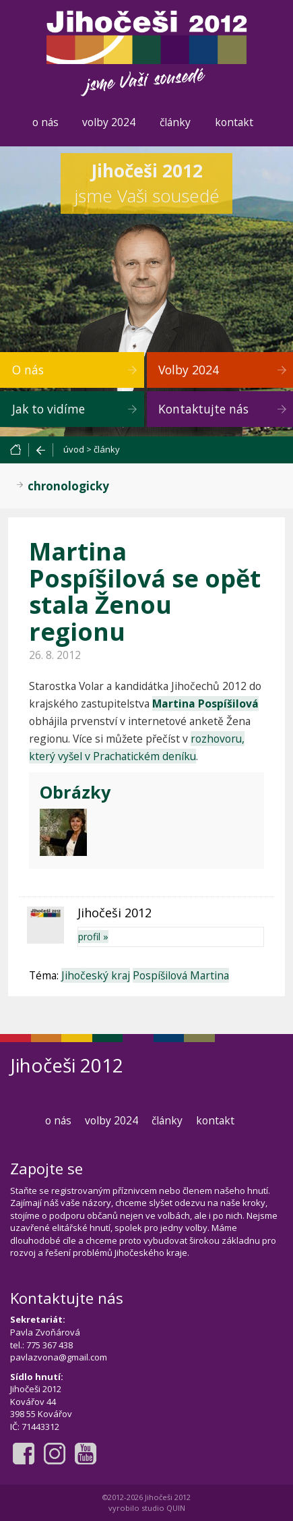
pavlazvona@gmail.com (58, 1357)
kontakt (234, 122)
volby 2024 (108, 122)
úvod (73, 449)
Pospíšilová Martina (181, 975)
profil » (93, 936)
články (175, 122)
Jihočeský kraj (95, 975)
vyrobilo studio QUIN (146, 1508)
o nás (45, 122)
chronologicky (68, 486)
